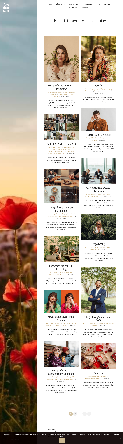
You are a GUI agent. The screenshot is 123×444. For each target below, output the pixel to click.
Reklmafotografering (66, 216)
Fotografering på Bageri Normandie (61, 209)
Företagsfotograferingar (55, 92)
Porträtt (70, 94)
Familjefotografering (53, 147)
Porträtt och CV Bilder (98, 134)
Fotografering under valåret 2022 (98, 318)
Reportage (56, 153)
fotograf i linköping (69, 92)
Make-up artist (51, 325)
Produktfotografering (53, 216)
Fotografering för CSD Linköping (61, 267)
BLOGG (87, 194)
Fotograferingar (63, 94)
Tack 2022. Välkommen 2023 (61, 144)
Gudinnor (74, 323)
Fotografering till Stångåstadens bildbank (61, 372)
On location (65, 151)
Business (93, 194)
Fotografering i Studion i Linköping (61, 87)
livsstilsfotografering (54, 151)
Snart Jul (98, 373)
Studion (56, 96)
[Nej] (121, 438)
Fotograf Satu (53, 94)
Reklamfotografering (66, 379)
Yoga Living (98, 244)
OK (62, 440)
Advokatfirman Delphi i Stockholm (98, 189)
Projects (49, 153)
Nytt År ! (98, 85)
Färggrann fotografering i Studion (61, 318)
